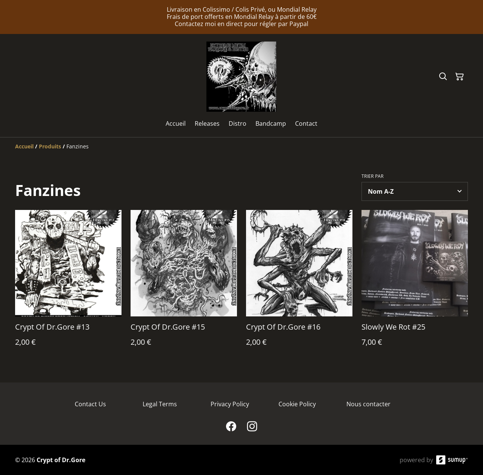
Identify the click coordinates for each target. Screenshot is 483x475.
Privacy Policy (230, 404)
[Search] (443, 76)
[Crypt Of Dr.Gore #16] (299, 285)
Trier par (372, 176)
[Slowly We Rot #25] (414, 285)
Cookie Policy (297, 404)
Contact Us (90, 404)
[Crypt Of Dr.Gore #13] (68, 285)
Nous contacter (368, 404)
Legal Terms (160, 404)
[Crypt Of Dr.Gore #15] (184, 285)
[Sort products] (415, 191)
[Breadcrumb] (241, 146)
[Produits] (50, 146)
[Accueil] (24, 146)
